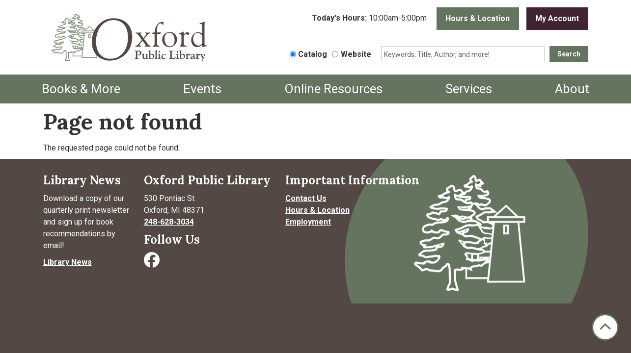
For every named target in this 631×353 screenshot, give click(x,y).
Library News (67, 262)
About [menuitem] (572, 88)
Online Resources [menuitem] (333, 88)
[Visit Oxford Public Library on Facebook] (153, 263)
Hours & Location (477, 18)
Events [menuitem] (202, 88)
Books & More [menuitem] (81, 88)
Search (568, 54)
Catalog (312, 54)
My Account (557, 18)
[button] (369, 18)
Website (356, 54)
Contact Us (306, 198)
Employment (308, 222)
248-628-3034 (169, 222)
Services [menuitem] (468, 88)
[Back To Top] (605, 327)
